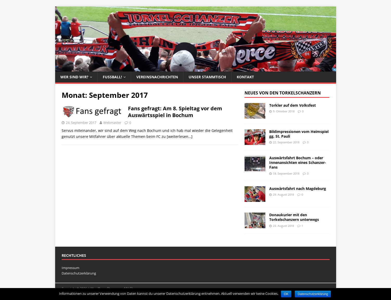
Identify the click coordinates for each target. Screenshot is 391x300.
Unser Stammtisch (207, 76)
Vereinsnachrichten (157, 76)
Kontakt (245, 76)
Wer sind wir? (74, 76)
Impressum (70, 267)
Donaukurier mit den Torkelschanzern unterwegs (294, 217)
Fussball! (112, 76)
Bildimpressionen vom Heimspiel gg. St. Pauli (299, 134)
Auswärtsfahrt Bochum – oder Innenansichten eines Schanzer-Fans (297, 162)
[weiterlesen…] (180, 136)
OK (286, 294)
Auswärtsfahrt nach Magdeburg (297, 188)
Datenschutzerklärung (79, 273)
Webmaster (112, 122)
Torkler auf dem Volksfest (292, 105)
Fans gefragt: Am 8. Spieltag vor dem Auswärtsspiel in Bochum (175, 112)
